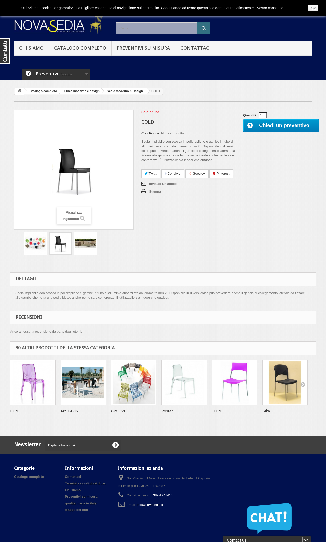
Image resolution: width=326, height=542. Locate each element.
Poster (167, 411)
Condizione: (150, 133)
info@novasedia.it (150, 505)
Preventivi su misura (143, 48)
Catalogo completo (80, 48)
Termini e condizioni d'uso (85, 483)
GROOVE (118, 411)
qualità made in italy (81, 503)
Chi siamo (31, 48)
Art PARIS (69, 411)
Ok (313, 8)
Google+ (197, 173)
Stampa (155, 191)
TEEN (216, 411)
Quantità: (250, 115)
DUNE (15, 411)
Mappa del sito (76, 510)
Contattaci (195, 48)
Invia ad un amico (163, 184)
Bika (266, 411)
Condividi (173, 173)
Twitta (151, 173)
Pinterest (221, 173)
